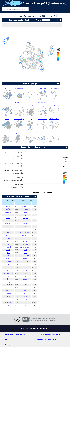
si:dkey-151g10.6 (25, 247)
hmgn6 (25, 241)
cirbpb (25, 302)
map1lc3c (8, 224)
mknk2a (8, 259)
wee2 (8, 276)
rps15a (25, 285)
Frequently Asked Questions (48, 334)
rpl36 (25, 296)
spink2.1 (8, 232)
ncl (25, 276)
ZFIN (54, 16)
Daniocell (29, 3)
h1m (8, 264)
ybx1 (25, 267)
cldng (8, 238)
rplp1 (25, 238)
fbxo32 (8, 244)
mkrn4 (8, 279)
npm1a (25, 279)
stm (25, 221)
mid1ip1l (8, 206)
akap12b (25, 264)
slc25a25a (8, 229)
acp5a (8, 226)
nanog (8, 282)
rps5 (25, 288)
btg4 (8, 215)
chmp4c (8, 294)
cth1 (8, 256)
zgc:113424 (8, 212)
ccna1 (8, 250)
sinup (8, 267)
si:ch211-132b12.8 (8, 235)
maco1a (8, 262)
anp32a (25, 262)
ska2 (8, 241)
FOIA (7, 339)
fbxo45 (8, 270)
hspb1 (25, 226)
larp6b (8, 288)
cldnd (8, 221)
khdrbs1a (25, 259)
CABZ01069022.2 (8, 273)
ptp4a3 (8, 305)
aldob (25, 250)
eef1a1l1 (25, 224)
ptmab (25, 253)
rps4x (25, 282)
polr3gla (25, 244)
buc (8, 299)
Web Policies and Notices (15, 334)
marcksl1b (25, 209)
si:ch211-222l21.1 (25, 232)
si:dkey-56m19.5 (25, 256)
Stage (52, 20)
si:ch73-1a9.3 (25, 206)
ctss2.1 (8, 218)
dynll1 (25, 229)
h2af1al (8, 209)
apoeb (25, 270)
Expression (45, 20)
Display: (38, 20)
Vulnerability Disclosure (46, 339)
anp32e (25, 273)
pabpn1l (8, 247)
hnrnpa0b (25, 212)
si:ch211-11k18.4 (8, 285)
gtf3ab (8, 253)
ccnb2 (8, 291)
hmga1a (25, 218)
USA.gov (8, 345)
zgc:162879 (8, 302)
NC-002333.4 (25, 294)
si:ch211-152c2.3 (25, 235)
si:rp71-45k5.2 (8, 296)
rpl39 (25, 299)
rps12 (25, 291)
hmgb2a (25, 215)
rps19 (25, 305)
